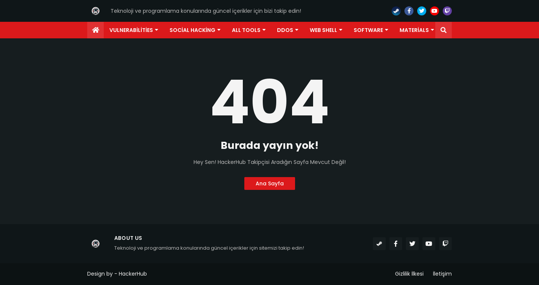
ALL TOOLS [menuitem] (246, 30)
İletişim (442, 273)
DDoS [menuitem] (285, 30)
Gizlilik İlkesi (409, 273)
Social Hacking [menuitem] (192, 30)
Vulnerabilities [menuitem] (131, 30)
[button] (443, 30)
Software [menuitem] (368, 30)
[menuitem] (95, 30)
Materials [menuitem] (414, 30)
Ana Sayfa (270, 183)
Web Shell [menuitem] (323, 30)
